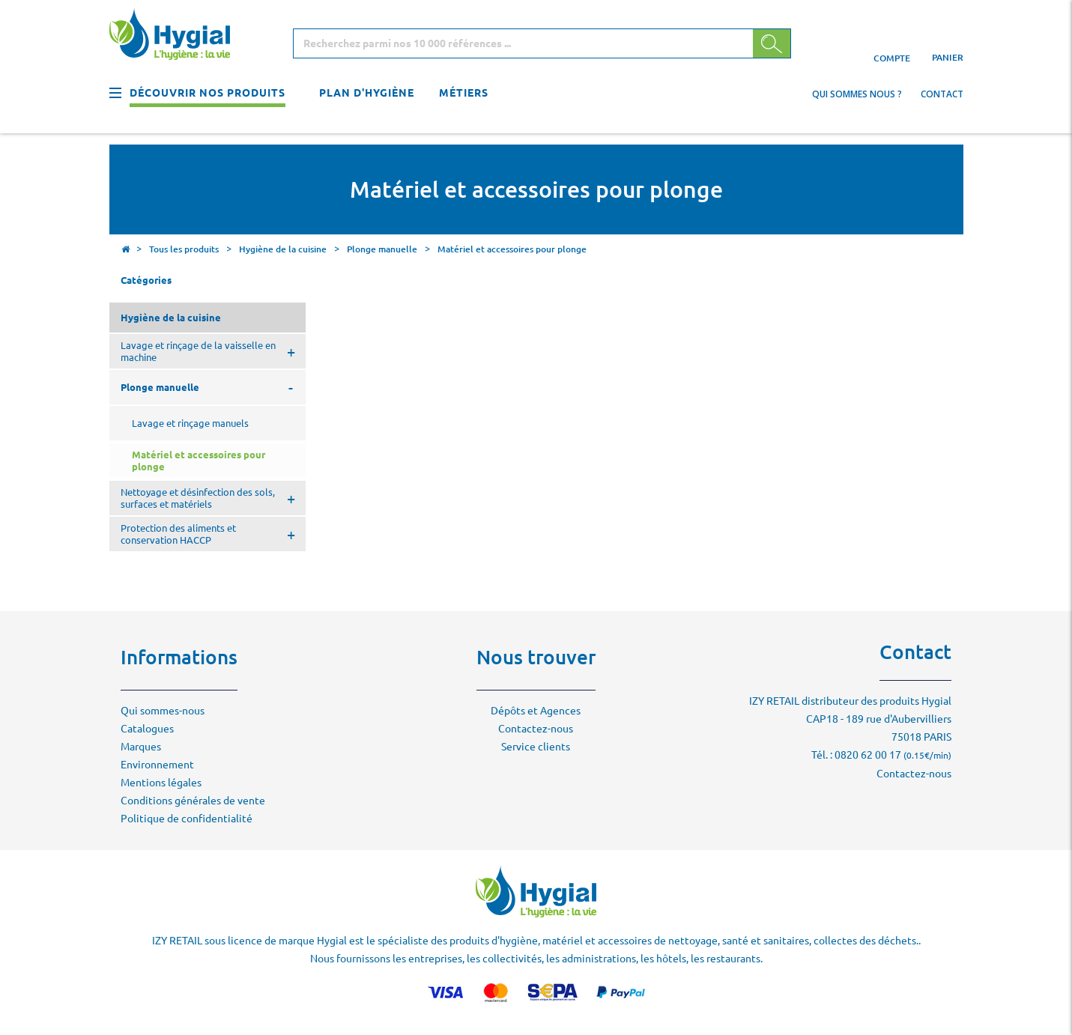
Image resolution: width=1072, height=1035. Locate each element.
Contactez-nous (535, 729)
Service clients (535, 747)
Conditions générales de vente (193, 801)
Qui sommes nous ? (857, 94)
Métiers (463, 93)
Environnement (157, 765)
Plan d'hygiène (366, 93)
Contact (942, 94)
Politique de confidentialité (186, 819)
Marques (141, 747)
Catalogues (147, 729)
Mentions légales (161, 783)
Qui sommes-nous (163, 711)
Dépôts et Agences (536, 711)
